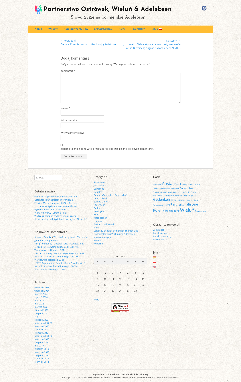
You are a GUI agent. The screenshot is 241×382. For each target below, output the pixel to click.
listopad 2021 (41, 310)
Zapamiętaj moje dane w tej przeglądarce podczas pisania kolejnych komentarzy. (107, 148)
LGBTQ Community (44, 263)
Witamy (53, 29)
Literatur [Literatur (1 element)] (182, 200)
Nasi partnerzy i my (76, 29)
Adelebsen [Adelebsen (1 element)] (157, 184)
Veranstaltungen (102, 237)
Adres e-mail (69, 120)
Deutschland (100, 198)
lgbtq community (43, 243)
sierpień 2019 (41, 342)
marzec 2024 (40, 293)
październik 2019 (43, 335)
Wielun (97, 240)
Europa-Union (101, 201)
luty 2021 (39, 316)
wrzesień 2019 (41, 339)
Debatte (98, 191)
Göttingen (99, 211)
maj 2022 (39, 303)
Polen (96, 227)
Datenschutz (112, 374)
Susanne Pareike (42, 237)
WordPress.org (160, 239)
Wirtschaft (99, 243)
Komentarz (68, 71)
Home (38, 29)
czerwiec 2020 (41, 329)
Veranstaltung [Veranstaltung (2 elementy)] (171, 210)
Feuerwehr (99, 204)
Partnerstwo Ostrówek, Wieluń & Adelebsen (108, 9)
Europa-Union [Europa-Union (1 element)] (168, 195)
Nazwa (65, 108)
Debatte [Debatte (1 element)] (197, 184)
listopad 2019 (41, 332)
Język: (156, 29)
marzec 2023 (40, 300)
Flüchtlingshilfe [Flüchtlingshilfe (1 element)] (190, 195)
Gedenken (99, 208)
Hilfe (96, 214)
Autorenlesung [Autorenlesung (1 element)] (187, 184)
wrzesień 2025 (41, 287)
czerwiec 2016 (41, 358)
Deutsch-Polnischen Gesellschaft (110, 195)
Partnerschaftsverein (104, 224)
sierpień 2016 (41, 355)
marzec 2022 (40, 306)
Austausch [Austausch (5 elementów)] (171, 183)
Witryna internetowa (72, 132)
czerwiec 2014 (41, 361)
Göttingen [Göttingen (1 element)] (175, 200)
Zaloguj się (158, 229)
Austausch (99, 185)
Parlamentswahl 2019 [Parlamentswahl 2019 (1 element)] (161, 205)
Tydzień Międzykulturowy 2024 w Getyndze (56, 203)
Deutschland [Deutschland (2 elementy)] (187, 188)
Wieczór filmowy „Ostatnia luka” (50, 212)
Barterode (99, 188)
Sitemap (144, 374)
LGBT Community (43, 253)
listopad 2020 (41, 319)
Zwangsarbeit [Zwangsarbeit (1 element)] (200, 211)
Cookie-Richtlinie (129, 374)
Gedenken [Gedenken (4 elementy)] (161, 199)
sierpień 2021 (41, 313)
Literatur (98, 221)
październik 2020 (43, 323)
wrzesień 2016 (41, 352)
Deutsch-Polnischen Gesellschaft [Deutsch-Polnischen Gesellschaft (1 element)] (166, 189)
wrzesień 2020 (41, 326)
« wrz (96, 299)
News (122, 29)
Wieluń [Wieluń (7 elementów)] (187, 210)
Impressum (138, 29)
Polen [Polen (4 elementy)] (157, 210)
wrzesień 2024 (41, 290)
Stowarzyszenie (103, 29)
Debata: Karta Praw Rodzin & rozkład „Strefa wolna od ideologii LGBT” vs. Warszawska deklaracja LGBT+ (59, 247)
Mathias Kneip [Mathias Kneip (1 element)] (192, 200)
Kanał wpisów (160, 233)
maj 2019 (39, 345)
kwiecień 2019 (41, 348)
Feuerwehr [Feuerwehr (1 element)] (179, 195)
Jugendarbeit (100, 217)
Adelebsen (99, 182)
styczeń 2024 (41, 297)
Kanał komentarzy (162, 236)
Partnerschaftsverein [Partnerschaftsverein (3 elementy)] (185, 204)
